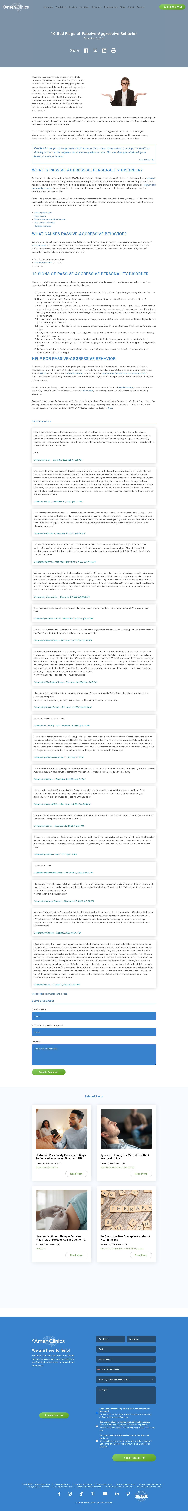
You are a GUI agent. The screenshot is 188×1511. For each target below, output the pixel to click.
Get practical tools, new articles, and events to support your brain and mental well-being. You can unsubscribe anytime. (126, 1441)
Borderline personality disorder (50, 219)
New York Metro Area (83, 1483)
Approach (48, 7)
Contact (141, 7)
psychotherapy (126, 387)
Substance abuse (43, 226)
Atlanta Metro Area (42, 1483)
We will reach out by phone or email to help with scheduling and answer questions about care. (125, 1413)
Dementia (40, 1249)
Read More (74, 1174)
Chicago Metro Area (62, 1483)
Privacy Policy (105, 1501)
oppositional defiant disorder (116, 373)
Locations (84, 7)
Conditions (61, 7)
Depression (40, 216)
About (131, 7)
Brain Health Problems (47, 1168)
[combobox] (101, 1369)
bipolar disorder (75, 373)
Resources (97, 7)
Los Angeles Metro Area (63, 1486)
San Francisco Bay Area (125, 1483)
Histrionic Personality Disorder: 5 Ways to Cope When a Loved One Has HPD (61, 1157)
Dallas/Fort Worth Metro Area (89, 1486)
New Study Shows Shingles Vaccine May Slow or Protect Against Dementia (61, 1238)
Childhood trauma (43, 262)
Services (73, 7)
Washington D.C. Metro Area (37, 1486)
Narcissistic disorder (45, 222)
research (151, 178)
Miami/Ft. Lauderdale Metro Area (118, 1486)
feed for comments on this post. (49, 993)
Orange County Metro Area (150, 1483)
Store (122, 7)
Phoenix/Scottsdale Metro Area (149, 1486)
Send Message (138, 1457)
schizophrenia (139, 373)
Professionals (110, 7)
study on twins (39, 245)
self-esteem (87, 390)
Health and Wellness (134, 1249)
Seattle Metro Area (104, 1483)
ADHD (43, 373)
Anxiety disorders (43, 212)
